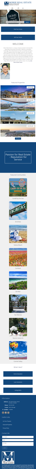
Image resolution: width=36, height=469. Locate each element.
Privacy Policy (6, 428)
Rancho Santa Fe (18, 338)
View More (18, 138)
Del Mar (18, 291)
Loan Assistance (18, 382)
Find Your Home (18, 29)
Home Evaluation (18, 374)
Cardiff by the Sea (18, 198)
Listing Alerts (18, 390)
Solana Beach (18, 245)
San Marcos (18, 315)
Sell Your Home (18, 37)
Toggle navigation (1, 3)
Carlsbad (18, 268)
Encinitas (18, 222)
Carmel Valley (18, 361)
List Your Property (7, 421)
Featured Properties (7, 424)
